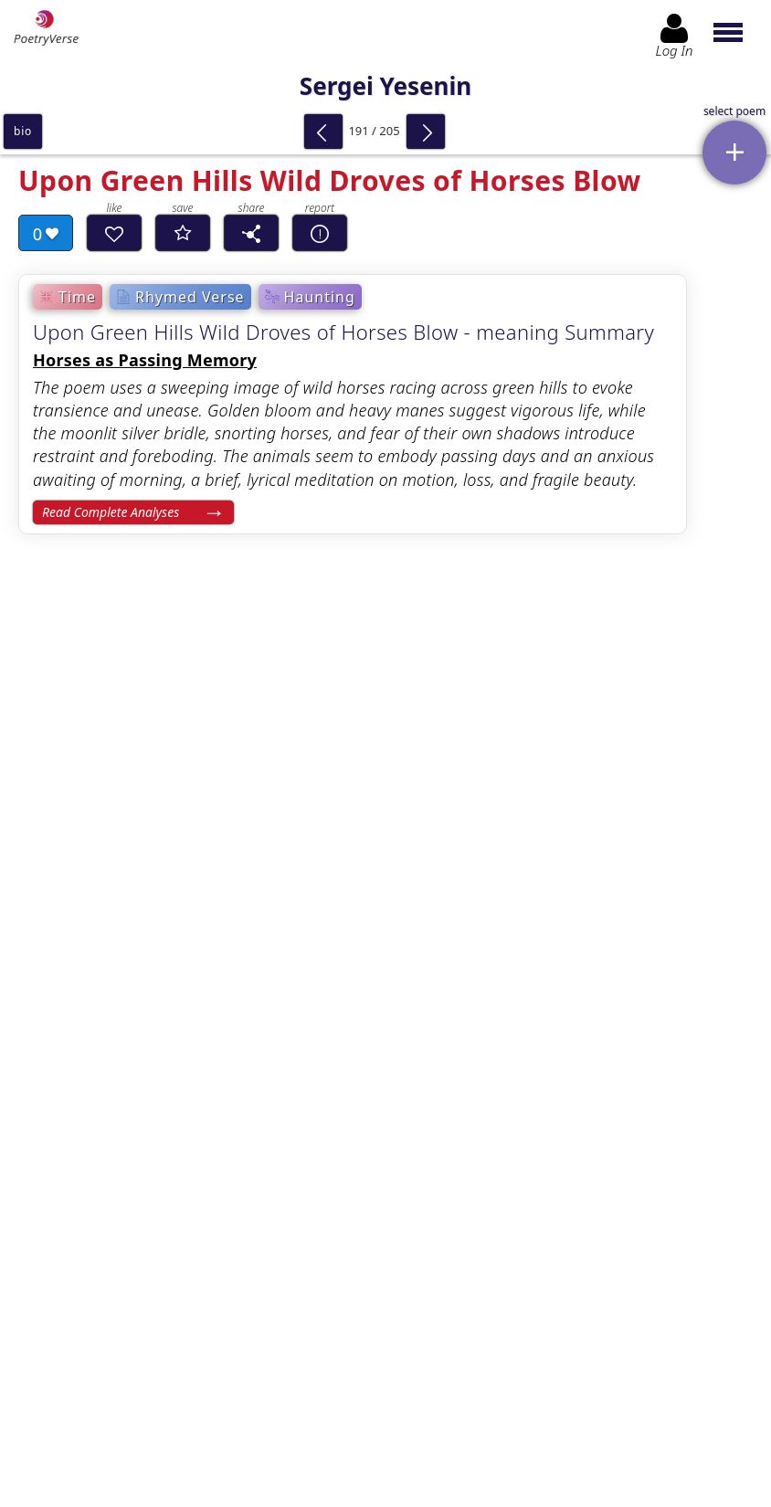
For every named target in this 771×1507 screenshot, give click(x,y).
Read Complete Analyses (110, 512)
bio (23, 131)
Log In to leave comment (385, 1352)
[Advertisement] (385, 987)
